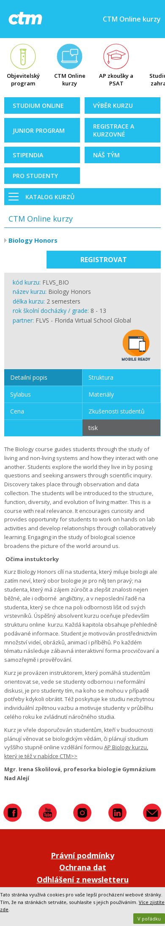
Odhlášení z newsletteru (83, 879)
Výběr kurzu (113, 105)
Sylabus (20, 394)
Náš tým (106, 155)
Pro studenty (35, 176)
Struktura (100, 377)
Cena (17, 411)
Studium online (38, 105)
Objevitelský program (23, 79)
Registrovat (103, 259)
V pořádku (149, 918)
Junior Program (39, 130)
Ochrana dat (82, 867)
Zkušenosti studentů (116, 411)
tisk (93, 428)
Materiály (101, 394)
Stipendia (28, 155)
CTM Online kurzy (69, 79)
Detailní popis (28, 377)
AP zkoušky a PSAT (116, 79)
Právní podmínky (82, 855)
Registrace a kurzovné (113, 130)
